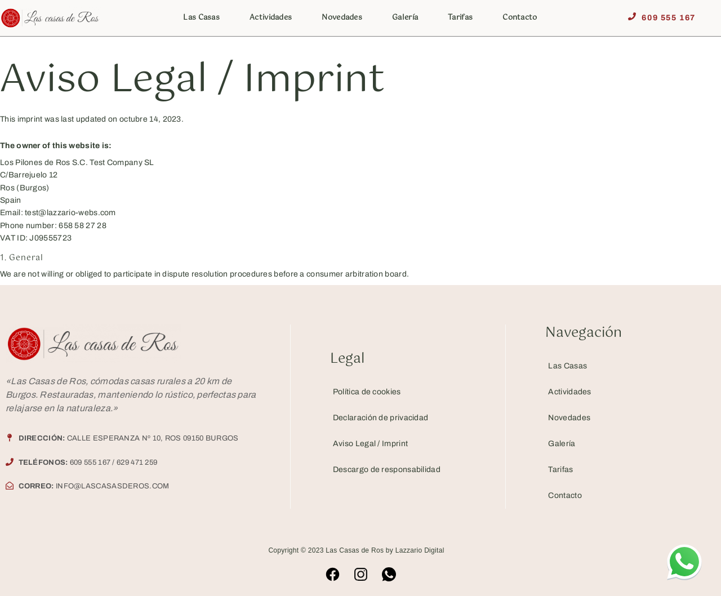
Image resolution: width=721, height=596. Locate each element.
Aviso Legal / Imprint (370, 443)
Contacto (519, 18)
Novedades (342, 18)
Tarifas (460, 18)
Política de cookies (367, 392)
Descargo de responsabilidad (386, 469)
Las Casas (201, 18)
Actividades (271, 18)
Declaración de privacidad (381, 417)
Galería (405, 18)
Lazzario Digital (419, 550)
